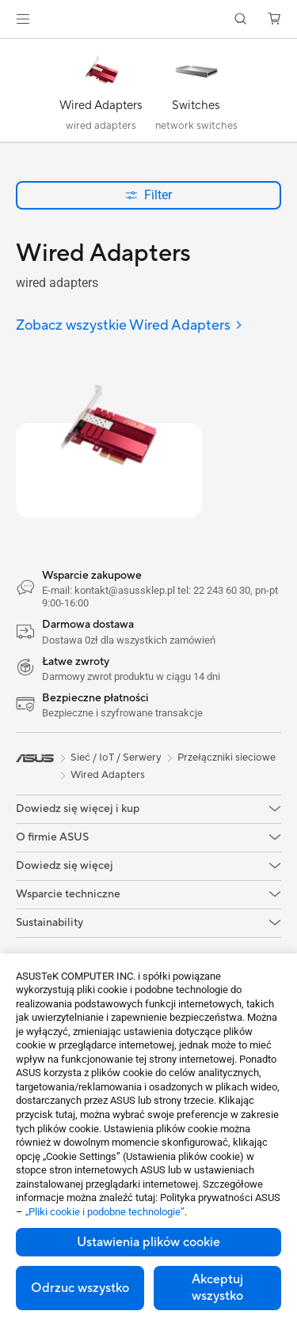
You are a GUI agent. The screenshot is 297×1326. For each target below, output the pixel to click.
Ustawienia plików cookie (148, 1242)
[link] (148, 19)
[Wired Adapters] (101, 94)
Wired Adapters (107, 775)
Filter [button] (148, 194)
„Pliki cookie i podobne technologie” (105, 1212)
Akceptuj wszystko (217, 1287)
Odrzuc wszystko (80, 1288)
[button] (23, 19)
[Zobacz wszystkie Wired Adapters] (129, 326)
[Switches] (196, 94)
